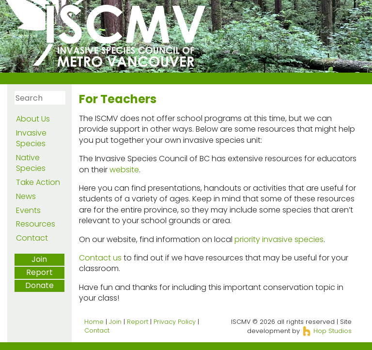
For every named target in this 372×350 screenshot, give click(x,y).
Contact (32, 237)
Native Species (31, 163)
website (124, 169)
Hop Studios (327, 331)
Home (94, 322)
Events (28, 210)
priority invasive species (279, 239)
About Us (33, 118)
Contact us (100, 257)
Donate (39, 285)
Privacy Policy (175, 322)
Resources (35, 223)
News (26, 196)
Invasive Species (31, 138)
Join (39, 259)
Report (39, 272)
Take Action (38, 182)
